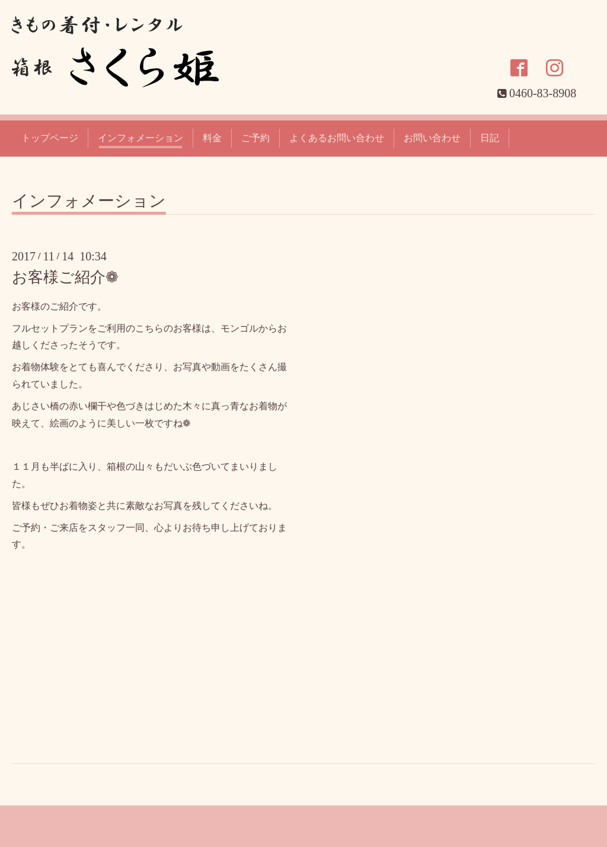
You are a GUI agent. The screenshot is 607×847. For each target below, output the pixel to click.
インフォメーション (140, 138)
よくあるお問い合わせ (336, 138)
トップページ (49, 138)
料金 (212, 138)
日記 (489, 138)
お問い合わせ (432, 138)
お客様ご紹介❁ (65, 277)
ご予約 (255, 138)
